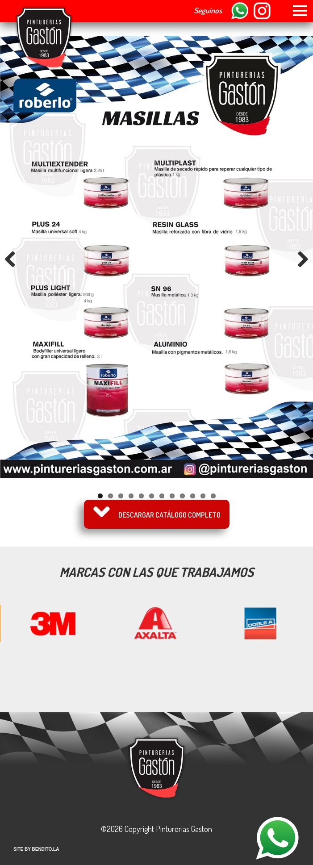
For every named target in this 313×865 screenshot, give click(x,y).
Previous (13, 259)
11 (202, 495)
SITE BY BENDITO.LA (36, 849)
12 (213, 495)
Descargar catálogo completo (169, 514)
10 (192, 495)
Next (300, 259)
